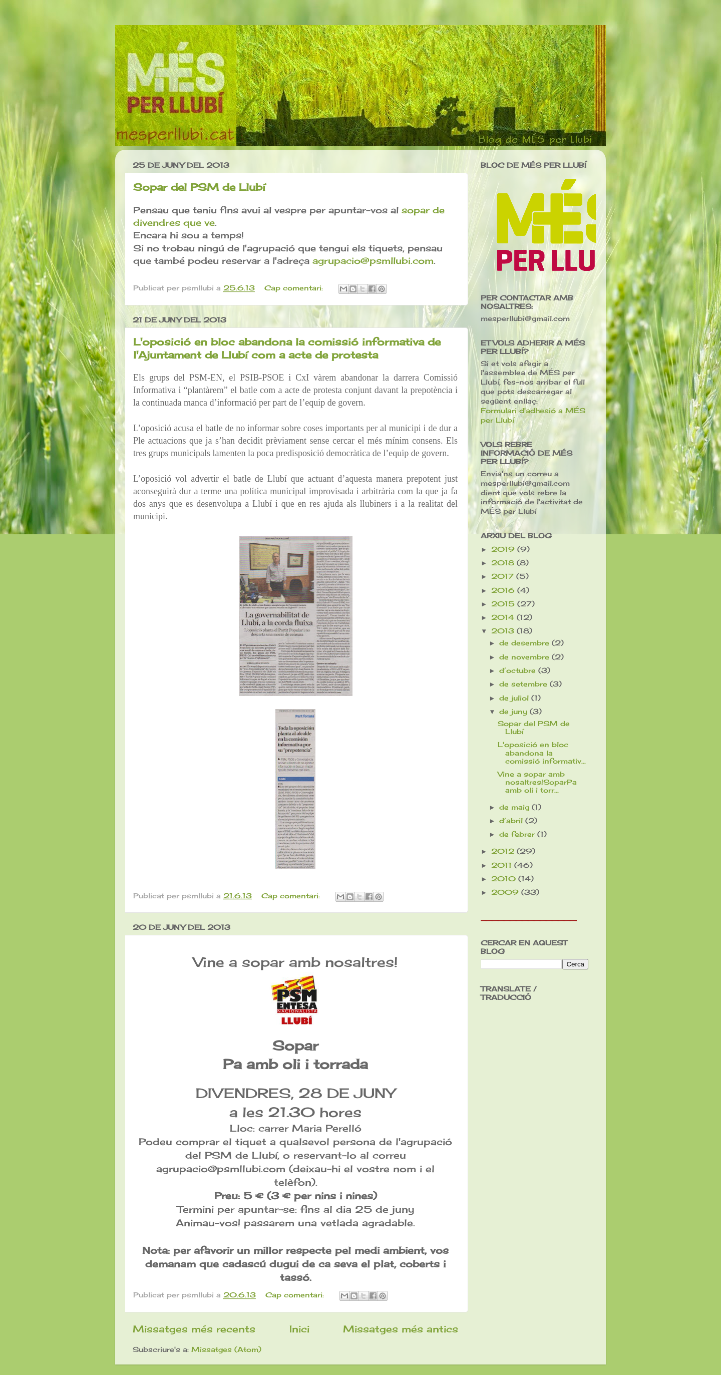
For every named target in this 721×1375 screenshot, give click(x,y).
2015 (504, 604)
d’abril (512, 821)
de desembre (525, 643)
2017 (503, 576)
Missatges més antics (400, 1329)
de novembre (525, 657)
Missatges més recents (194, 1329)
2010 (504, 879)
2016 (504, 590)
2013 (504, 631)
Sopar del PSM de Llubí (199, 187)
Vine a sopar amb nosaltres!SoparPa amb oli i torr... (537, 782)
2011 (502, 865)
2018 (504, 563)
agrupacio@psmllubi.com (373, 260)
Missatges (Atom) (226, 1349)
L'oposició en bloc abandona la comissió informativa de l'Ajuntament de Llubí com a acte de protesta (287, 348)
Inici (299, 1329)
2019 (504, 549)
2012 (504, 851)
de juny (514, 712)
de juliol (515, 698)
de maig (515, 807)
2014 (504, 617)
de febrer (518, 834)
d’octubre (518, 670)
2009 (506, 892)
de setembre (524, 684)
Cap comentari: (294, 288)
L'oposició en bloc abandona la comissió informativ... (542, 753)
